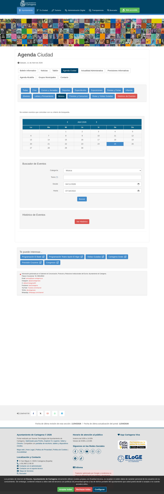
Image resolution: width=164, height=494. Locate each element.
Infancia (129, 90)
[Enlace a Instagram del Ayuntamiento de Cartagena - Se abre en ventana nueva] (92, 451)
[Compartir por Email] (47, 413)
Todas (25, 90)
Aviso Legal (30, 450)
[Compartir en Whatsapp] (55, 413)
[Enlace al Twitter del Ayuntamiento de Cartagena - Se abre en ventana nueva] (81, 451)
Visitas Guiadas (95, 257)
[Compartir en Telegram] (62, 413)
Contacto (64, 77)
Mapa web (21, 450)
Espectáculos (80, 90)
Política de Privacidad (44, 450)
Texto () (54, 177)
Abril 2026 (82, 122)
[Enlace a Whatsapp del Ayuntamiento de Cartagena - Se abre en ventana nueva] (98, 451)
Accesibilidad (22, 452)
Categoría (54, 170)
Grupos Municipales (47, 77)
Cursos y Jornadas (49, 90)
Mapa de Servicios (25, 471)
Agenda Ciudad (69, 70)
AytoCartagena (33, 285)
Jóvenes (26, 96)
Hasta (55, 191)
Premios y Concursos (78, 96)
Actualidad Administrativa (92, 70)
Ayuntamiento (26, 10)
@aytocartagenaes (34, 281)
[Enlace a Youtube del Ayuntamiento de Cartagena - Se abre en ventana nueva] (87, 451)
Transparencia (96, 10)
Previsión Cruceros (31, 262)
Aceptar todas (65, 489)
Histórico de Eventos (126, 96)
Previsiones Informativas (118, 70)
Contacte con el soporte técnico (31, 469)
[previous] (67, 122)
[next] (96, 122)
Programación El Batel (33, 257)
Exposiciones (96, 90)
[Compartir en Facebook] (33, 413)
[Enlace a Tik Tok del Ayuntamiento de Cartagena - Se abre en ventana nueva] (81, 458)
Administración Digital (75, 10)
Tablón (55, 70)
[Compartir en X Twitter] (40, 413)
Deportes (66, 90)
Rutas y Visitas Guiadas (102, 96)
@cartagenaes (30, 290)
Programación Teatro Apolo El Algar (66, 257)
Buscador (112, 10)
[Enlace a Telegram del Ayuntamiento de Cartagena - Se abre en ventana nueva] (75, 458)
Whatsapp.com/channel (36, 292)
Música (61, 96)
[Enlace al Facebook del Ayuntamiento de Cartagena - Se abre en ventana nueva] (75, 451)
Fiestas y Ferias (114, 90)
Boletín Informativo (28, 70)
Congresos (52, 262)
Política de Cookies (60, 450)
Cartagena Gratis (117, 257)
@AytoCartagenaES (29, 283)
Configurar (100, 489)
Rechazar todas (83, 489)
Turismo (56, 10)
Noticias (44, 70)
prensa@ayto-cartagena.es (34, 278)
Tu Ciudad (42, 10)
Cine (35, 90)
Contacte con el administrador (30, 466)
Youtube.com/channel (34, 288)
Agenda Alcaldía (27, 77)
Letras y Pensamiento (44, 96)
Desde (55, 184)
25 (115, 144)
